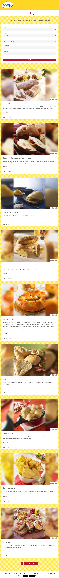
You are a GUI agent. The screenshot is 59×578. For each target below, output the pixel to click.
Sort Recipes (6, 39)
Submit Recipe (53, 5)
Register (38, 5)
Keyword (5, 51)
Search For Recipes (29, 59)
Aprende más (38, 575)
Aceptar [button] (25, 575)
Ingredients (6, 45)
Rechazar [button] (32, 575)
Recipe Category (7, 27)
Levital (6, 112)
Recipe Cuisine (7, 33)
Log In (45, 5)
